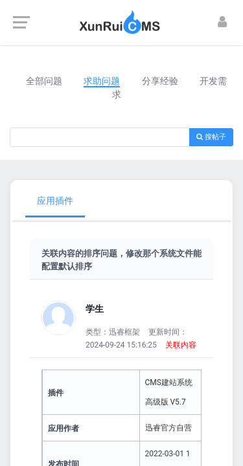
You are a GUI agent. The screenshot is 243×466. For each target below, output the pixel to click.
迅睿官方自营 (168, 427)
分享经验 (160, 81)
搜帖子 (211, 137)
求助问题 (102, 81)
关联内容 (180, 345)
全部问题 (44, 81)
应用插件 (55, 200)
